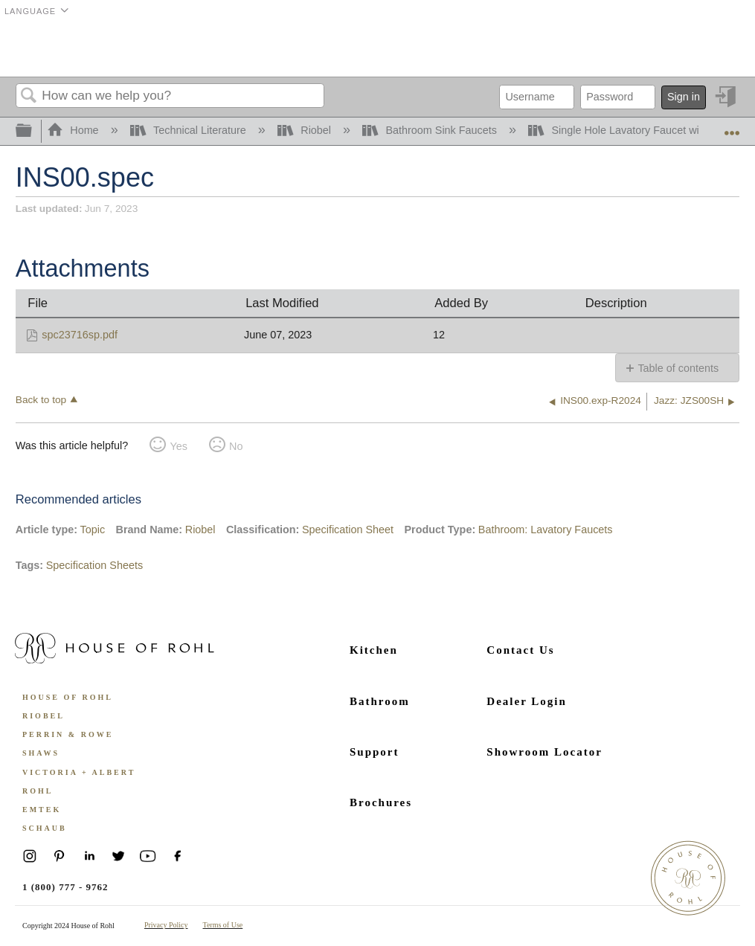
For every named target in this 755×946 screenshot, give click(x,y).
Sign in (683, 97)
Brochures (381, 802)
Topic (93, 529)
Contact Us (520, 650)
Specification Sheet (347, 529)
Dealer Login (526, 701)
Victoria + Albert (78, 772)
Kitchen (374, 650)
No (235, 446)
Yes (178, 446)
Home (74, 130)
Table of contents (678, 368)
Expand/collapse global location (732, 127)
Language (30, 11)
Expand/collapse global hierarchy (33, 131)
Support (374, 752)
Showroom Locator (544, 752)
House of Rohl (67, 697)
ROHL (37, 791)
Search (29, 96)
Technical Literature (189, 130)
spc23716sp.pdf (80, 335)
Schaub (44, 828)
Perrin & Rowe (67, 734)
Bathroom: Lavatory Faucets (545, 529)
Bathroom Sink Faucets (431, 130)
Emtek (41, 809)
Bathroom (380, 701)
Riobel (305, 130)
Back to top (41, 399)
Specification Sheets (94, 565)
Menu (720, 48)
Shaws (41, 753)
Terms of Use (223, 925)
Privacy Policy (166, 925)
